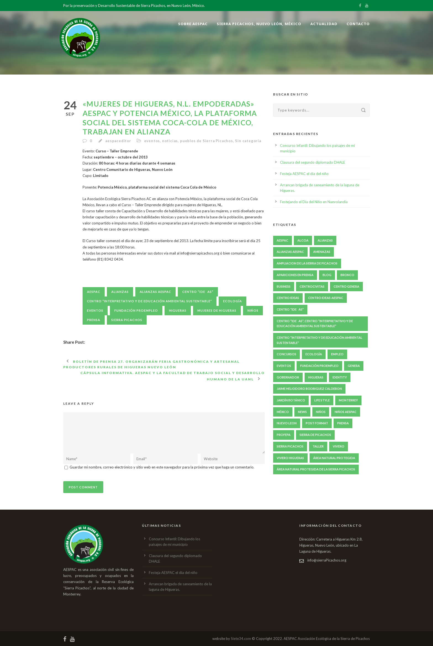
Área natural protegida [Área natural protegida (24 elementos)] (334, 458)
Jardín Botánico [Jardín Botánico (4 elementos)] (291, 400)
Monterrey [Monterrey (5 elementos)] (348, 400)
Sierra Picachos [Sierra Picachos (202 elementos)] (290, 446)
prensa (93, 320)
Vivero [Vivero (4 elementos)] (338, 446)
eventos (152, 141)
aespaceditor (118, 141)
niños (252, 310)
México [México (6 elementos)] (283, 412)
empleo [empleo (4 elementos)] (337, 354)
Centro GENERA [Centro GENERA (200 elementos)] (346, 286)
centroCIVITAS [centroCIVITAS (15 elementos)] (312, 286)
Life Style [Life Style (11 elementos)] (322, 400)
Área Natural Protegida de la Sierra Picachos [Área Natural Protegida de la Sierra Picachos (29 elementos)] (316, 469)
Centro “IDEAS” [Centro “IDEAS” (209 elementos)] (290, 309)
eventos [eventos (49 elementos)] (284, 365)
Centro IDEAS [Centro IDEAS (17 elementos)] (288, 298)
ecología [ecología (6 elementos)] (313, 354)
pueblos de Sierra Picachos (206, 141)
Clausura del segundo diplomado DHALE (312, 162)
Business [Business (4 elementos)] (284, 286)
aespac (93, 291)
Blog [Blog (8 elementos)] (327, 275)
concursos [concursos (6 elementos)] (286, 354)
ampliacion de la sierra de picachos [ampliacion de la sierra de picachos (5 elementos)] (307, 263)
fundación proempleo (136, 310)
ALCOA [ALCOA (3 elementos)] (302, 240)
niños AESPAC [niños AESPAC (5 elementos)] (346, 412)
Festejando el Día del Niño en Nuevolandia (314, 202)
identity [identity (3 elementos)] (339, 377)
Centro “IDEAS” (197, 291)
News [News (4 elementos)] (302, 412)
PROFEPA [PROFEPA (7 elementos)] (284, 434)
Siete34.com (241, 638)
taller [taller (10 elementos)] (318, 446)
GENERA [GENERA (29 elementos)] (354, 365)
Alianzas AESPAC (155, 291)
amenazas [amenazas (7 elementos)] (321, 251)
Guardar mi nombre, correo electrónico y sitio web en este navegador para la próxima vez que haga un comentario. (162, 467)
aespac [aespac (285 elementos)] (282, 240)
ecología (232, 301)
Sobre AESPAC (193, 23)
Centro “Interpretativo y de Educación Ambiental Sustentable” (149, 301)
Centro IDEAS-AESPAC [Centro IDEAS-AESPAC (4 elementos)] (325, 298)
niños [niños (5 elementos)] (321, 412)
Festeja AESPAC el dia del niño (304, 173)
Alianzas (120, 291)
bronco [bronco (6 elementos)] (347, 275)
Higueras (177, 310)
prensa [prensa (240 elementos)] (343, 423)
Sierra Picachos (126, 320)
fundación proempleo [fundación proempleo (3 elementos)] (319, 365)
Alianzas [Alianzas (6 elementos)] (325, 240)
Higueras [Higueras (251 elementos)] (315, 377)
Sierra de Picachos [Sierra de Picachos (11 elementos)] (315, 434)
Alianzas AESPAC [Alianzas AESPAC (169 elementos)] (290, 251)
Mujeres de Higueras (216, 310)
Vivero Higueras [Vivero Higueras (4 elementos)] (290, 458)
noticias (170, 141)
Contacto (358, 23)
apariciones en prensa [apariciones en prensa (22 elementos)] (295, 275)
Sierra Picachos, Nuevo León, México (259, 23)
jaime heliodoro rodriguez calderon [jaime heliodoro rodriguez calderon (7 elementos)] (309, 388)
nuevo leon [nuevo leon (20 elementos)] (287, 423)
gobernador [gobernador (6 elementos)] (288, 377)
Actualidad (323, 23)
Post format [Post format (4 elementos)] (317, 423)
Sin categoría (248, 141)
